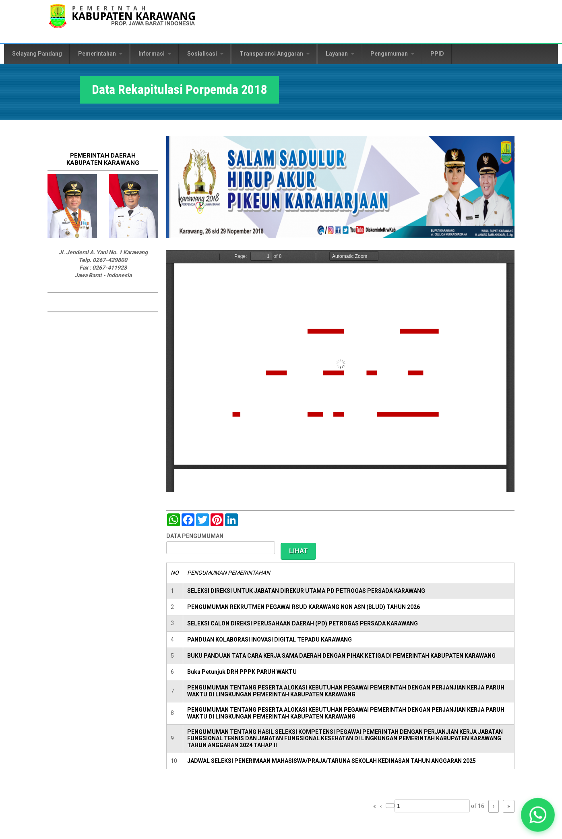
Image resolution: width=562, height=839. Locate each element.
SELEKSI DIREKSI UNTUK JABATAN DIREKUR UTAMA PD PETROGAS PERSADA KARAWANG (306, 591)
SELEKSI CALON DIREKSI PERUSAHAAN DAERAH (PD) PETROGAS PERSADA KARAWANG (302, 623)
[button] (538, 815)
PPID (437, 53)
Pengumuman (392, 53)
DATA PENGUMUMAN (194, 536)
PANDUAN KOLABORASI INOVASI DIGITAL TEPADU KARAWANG (269, 639)
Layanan (340, 53)
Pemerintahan (100, 53)
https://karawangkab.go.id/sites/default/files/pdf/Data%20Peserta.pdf (340, 371)
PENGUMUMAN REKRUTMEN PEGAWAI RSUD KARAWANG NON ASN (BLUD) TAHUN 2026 (303, 607)
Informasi (154, 53)
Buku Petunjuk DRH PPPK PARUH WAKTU (242, 672)
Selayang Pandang (37, 53)
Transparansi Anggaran (275, 53)
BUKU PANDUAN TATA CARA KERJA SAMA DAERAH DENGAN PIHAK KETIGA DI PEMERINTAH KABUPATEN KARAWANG (341, 655)
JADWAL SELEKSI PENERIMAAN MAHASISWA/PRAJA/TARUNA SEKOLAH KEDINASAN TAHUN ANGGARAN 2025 (331, 761)
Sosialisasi (205, 53)
